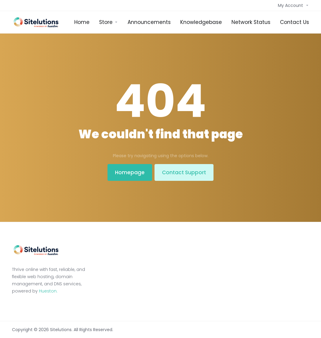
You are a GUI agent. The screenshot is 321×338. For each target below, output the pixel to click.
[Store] (108, 22)
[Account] (292, 5)
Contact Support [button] (184, 172)
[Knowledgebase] (201, 22)
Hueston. (48, 291)
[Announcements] (149, 22)
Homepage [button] (130, 172)
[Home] (81, 22)
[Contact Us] (294, 22)
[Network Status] (251, 22)
